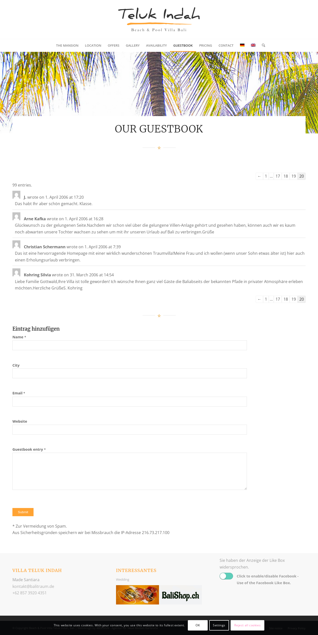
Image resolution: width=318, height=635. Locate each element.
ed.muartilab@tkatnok (33, 586)
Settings (219, 625)
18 (285, 176)
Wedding (122, 579)
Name (19, 336)
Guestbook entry (29, 449)
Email (18, 392)
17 (278, 176)
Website (19, 421)
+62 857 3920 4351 (29, 593)
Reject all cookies (247, 625)
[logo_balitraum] (159, 19)
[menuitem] (67, 45)
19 (293, 176)
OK (198, 625)
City (16, 365)
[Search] (262, 45)
